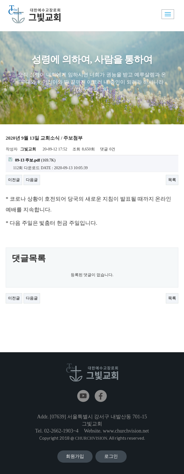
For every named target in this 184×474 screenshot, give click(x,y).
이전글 (14, 180)
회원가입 (75, 456)
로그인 (111, 456)
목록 (172, 180)
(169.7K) (32, 160)
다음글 (32, 180)
